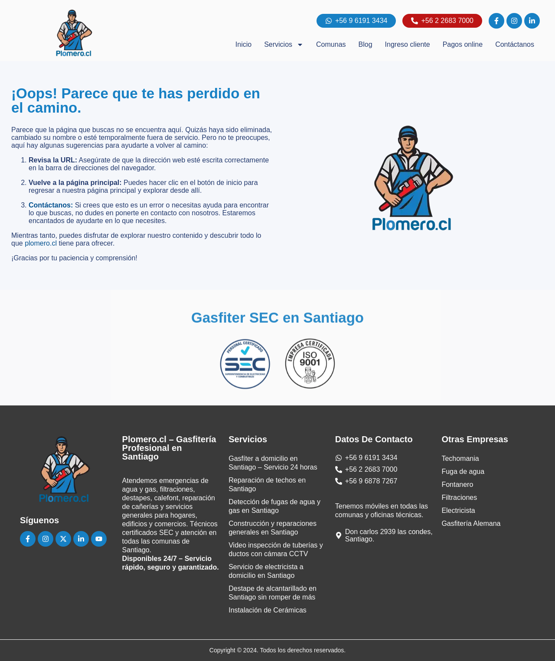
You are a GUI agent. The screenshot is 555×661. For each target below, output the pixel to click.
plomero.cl (41, 243)
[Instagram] (45, 539)
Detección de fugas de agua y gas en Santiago (274, 506)
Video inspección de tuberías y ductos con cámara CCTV (276, 549)
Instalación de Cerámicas (268, 610)
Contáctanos (514, 44)
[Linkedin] (81, 539)
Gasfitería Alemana (470, 523)
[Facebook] (28, 539)
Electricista (458, 510)
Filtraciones (459, 497)
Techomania (460, 458)
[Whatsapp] (366, 457)
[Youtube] (99, 539)
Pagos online (463, 44)
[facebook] (496, 21)
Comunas (331, 44)
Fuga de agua (462, 471)
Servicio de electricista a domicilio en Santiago (266, 571)
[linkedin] (532, 21)
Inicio (243, 44)
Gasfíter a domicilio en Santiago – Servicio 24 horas (273, 463)
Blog (365, 44)
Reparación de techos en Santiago (267, 484)
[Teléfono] (366, 469)
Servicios (284, 44)
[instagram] (514, 21)
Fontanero (457, 484)
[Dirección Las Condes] (384, 535)
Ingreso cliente (407, 44)
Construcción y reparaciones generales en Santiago (273, 528)
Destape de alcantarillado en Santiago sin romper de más (273, 593)
